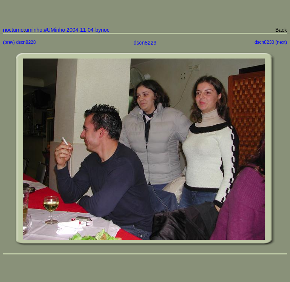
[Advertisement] (144, 14)
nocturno (13, 30)
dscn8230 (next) (271, 42)
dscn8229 (145, 43)
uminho (33, 30)
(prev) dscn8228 (19, 42)
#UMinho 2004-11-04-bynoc (77, 30)
